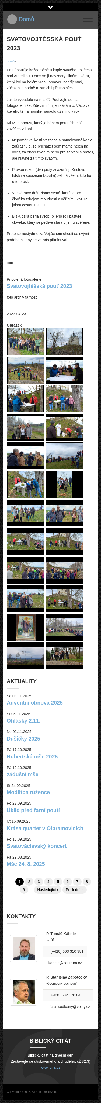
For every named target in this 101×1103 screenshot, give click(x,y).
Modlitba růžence (28, 792)
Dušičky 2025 (23, 739)
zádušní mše (23, 774)
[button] (25, 354)
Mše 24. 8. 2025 (26, 864)
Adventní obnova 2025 (35, 703)
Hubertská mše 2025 (32, 757)
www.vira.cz (51, 1067)
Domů (26, 19)
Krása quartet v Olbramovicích (45, 828)
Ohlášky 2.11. (23, 721)
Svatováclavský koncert (37, 846)
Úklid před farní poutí (33, 810)
